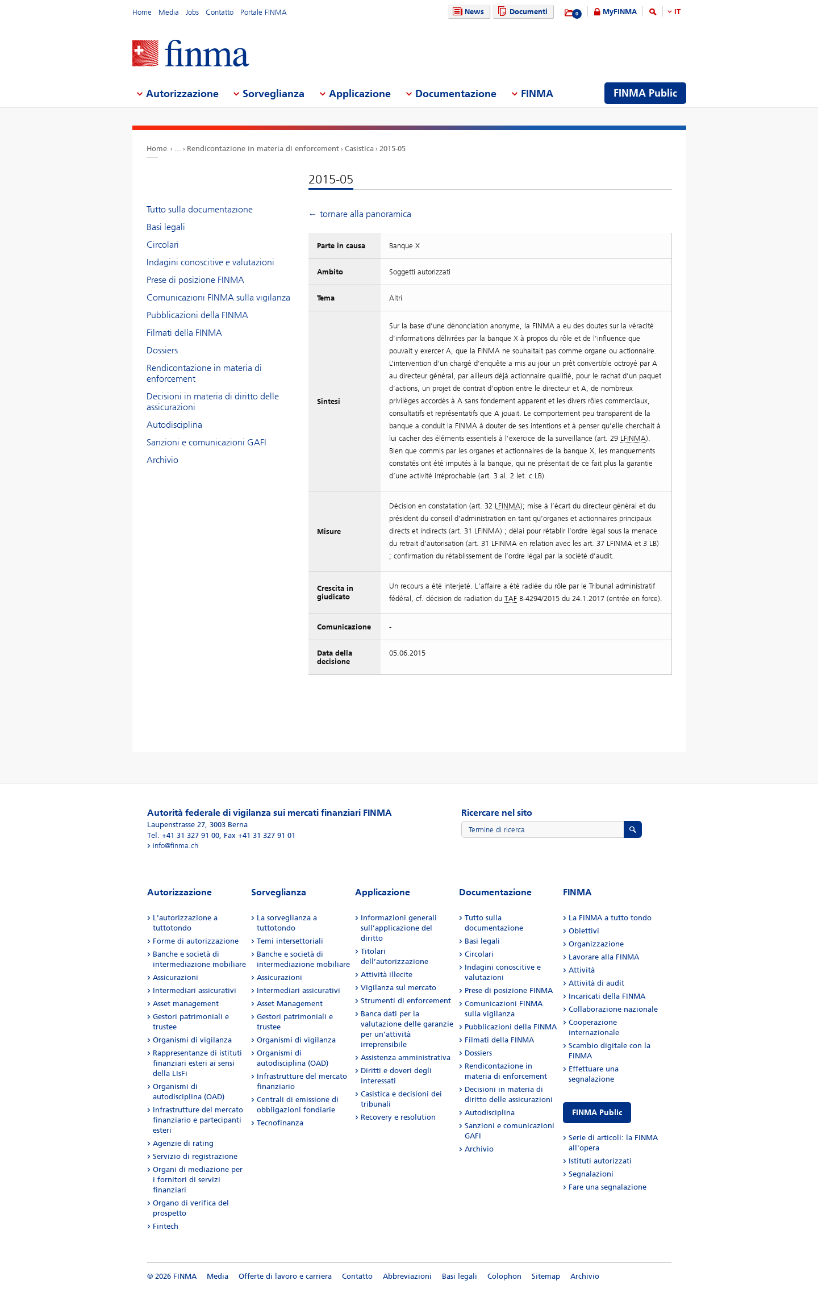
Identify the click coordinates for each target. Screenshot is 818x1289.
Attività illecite (386, 974)
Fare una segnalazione (607, 1187)
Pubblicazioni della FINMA (197, 315)
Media (168, 12)
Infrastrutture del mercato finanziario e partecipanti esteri (198, 1120)
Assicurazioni (175, 977)
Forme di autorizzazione (196, 941)
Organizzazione (596, 944)
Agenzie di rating (183, 1143)
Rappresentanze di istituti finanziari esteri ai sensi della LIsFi (197, 1063)
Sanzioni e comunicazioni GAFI (206, 442)
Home (142, 12)
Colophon (504, 1276)
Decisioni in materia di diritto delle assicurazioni (213, 401)
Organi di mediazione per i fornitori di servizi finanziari (198, 1179)
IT (677, 11)
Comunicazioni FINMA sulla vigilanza (218, 297)
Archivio (162, 459)
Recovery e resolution (398, 1117)
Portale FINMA (263, 12)
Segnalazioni (591, 1174)
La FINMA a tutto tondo (610, 917)
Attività (582, 970)
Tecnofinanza (280, 1123)
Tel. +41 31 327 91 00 (183, 835)
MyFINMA (620, 11)
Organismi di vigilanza (192, 1040)
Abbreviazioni (407, 1276)
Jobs (192, 12)
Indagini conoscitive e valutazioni (210, 262)
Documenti (521, 11)
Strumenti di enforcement (406, 1000)
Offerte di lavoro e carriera (285, 1276)
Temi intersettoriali (290, 941)
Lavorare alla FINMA (604, 957)
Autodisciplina (174, 424)
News (467, 11)
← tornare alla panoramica (359, 213)
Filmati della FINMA (184, 332)
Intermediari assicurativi (194, 990)
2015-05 (392, 148)
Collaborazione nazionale (613, 1009)
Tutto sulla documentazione (200, 209)
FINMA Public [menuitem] (645, 93)
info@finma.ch (175, 845)
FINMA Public (597, 1112)
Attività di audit (596, 983)
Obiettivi (584, 931)
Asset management (186, 1003)
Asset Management (290, 1003)
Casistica (359, 148)
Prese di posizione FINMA (195, 279)
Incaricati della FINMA (607, 996)
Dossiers (162, 350)
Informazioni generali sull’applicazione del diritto (399, 927)
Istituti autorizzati (600, 1161)
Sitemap (546, 1276)
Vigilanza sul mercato (398, 987)
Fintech (165, 1226)
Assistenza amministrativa (405, 1057)
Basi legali (166, 227)
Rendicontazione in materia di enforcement (263, 148)
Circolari (163, 244)
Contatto (219, 12)
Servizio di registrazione (195, 1156)
